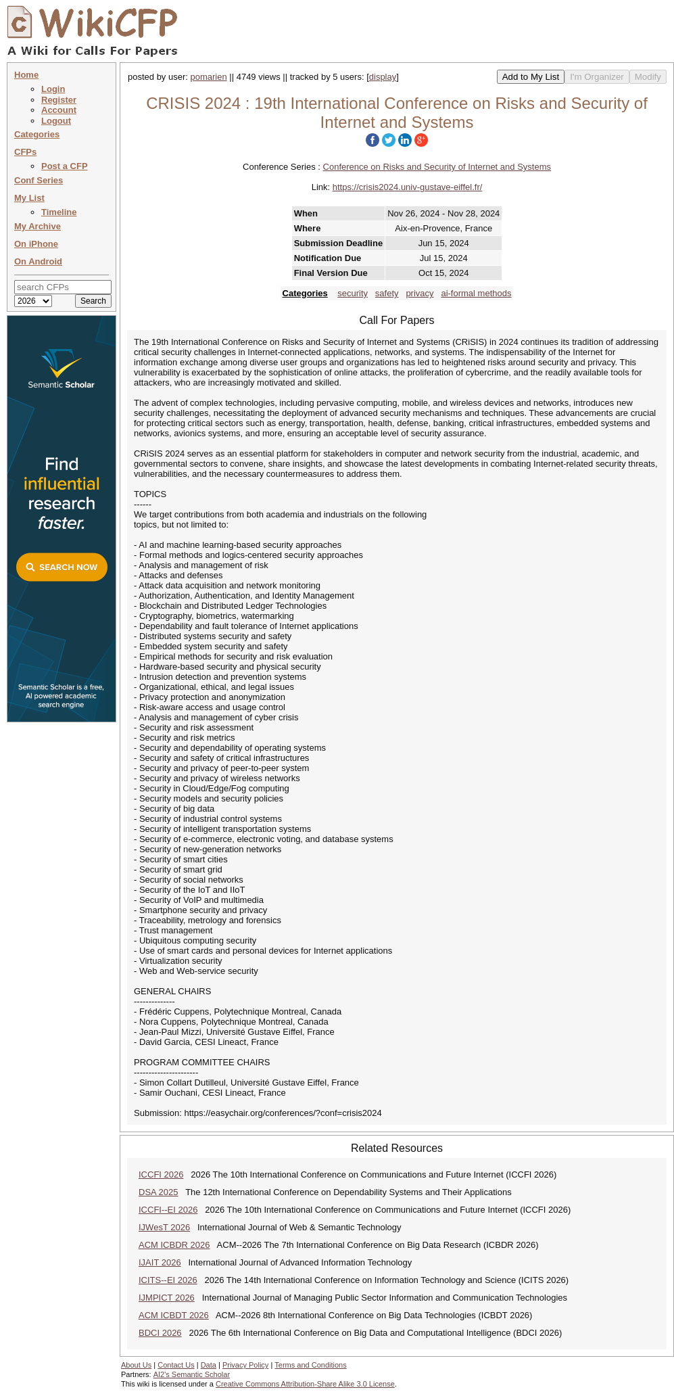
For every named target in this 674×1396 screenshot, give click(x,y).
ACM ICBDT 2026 (174, 1315)
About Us (136, 1365)
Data (208, 1365)
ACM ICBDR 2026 (174, 1245)
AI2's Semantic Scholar (191, 1374)
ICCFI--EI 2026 (168, 1210)
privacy (419, 293)
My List (29, 198)
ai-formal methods (476, 293)
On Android (38, 261)
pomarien (209, 77)
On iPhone (36, 244)
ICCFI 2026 (161, 1174)
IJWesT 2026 (164, 1227)
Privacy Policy (245, 1365)
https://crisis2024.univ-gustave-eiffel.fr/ (408, 187)
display (382, 77)
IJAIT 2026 (160, 1262)
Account (58, 110)
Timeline (59, 212)
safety (387, 293)
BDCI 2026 (160, 1333)
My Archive (37, 226)
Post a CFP (64, 166)
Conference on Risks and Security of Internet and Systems (437, 167)
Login (53, 89)
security (352, 293)
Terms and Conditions (310, 1365)
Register (58, 100)
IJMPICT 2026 (167, 1298)
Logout (56, 121)
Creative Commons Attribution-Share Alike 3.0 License (305, 1384)
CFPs (25, 152)
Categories (36, 134)
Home (26, 75)
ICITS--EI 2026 (168, 1280)
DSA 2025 (158, 1192)
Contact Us (176, 1365)
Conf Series (38, 180)
